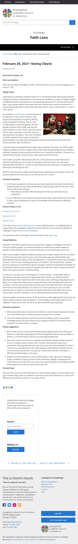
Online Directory (47, 487)
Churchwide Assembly (37, 2)
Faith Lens (17, 54)
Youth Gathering (54, 2)
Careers (44, 489)
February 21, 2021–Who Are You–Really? (23, 463)
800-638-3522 (16, 522)
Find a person (46, 484)
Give (43, 492)
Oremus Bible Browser (26, 225)
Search (10, 421)
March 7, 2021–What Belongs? (53, 463)
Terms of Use (30, 539)
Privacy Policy (17, 539)
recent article (20, 114)
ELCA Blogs (7, 54)
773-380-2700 (14, 524)
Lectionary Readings (29, 230)
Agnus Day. (53, 235)
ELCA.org (7, 2)
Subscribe (15, 449)
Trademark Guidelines (46, 539)
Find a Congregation (49, 481)
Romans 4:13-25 (9, 216)
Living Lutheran (20, 2)
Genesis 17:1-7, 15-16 (11, 211)
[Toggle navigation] (66, 47)
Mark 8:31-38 (8, 221)
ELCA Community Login (58, 520)
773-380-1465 (11, 527)
